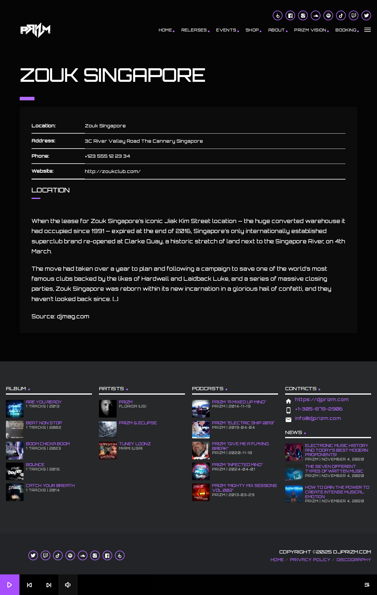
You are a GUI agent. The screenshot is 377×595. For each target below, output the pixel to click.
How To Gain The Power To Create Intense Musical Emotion (337, 492)
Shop (252, 30)
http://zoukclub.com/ (112, 171)
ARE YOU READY (44, 402)
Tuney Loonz (135, 443)
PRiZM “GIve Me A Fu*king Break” (240, 446)
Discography (354, 559)
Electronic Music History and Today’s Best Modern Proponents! (336, 450)
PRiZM (126, 402)
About (276, 30)
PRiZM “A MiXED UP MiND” (239, 402)
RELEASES (194, 30)
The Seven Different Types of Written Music (334, 468)
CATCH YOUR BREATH (50, 485)
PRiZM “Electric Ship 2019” (243, 423)
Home (165, 30)
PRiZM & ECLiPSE (138, 423)
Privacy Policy (310, 559)
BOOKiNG (345, 30)
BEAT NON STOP (44, 423)
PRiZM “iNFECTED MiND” (237, 464)
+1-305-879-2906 (319, 409)
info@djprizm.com (318, 418)
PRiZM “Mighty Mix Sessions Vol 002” (244, 488)
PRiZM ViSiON (310, 30)
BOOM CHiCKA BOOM (48, 443)
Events (226, 30)
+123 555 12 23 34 (107, 156)
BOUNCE (35, 464)
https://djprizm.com (322, 399)
